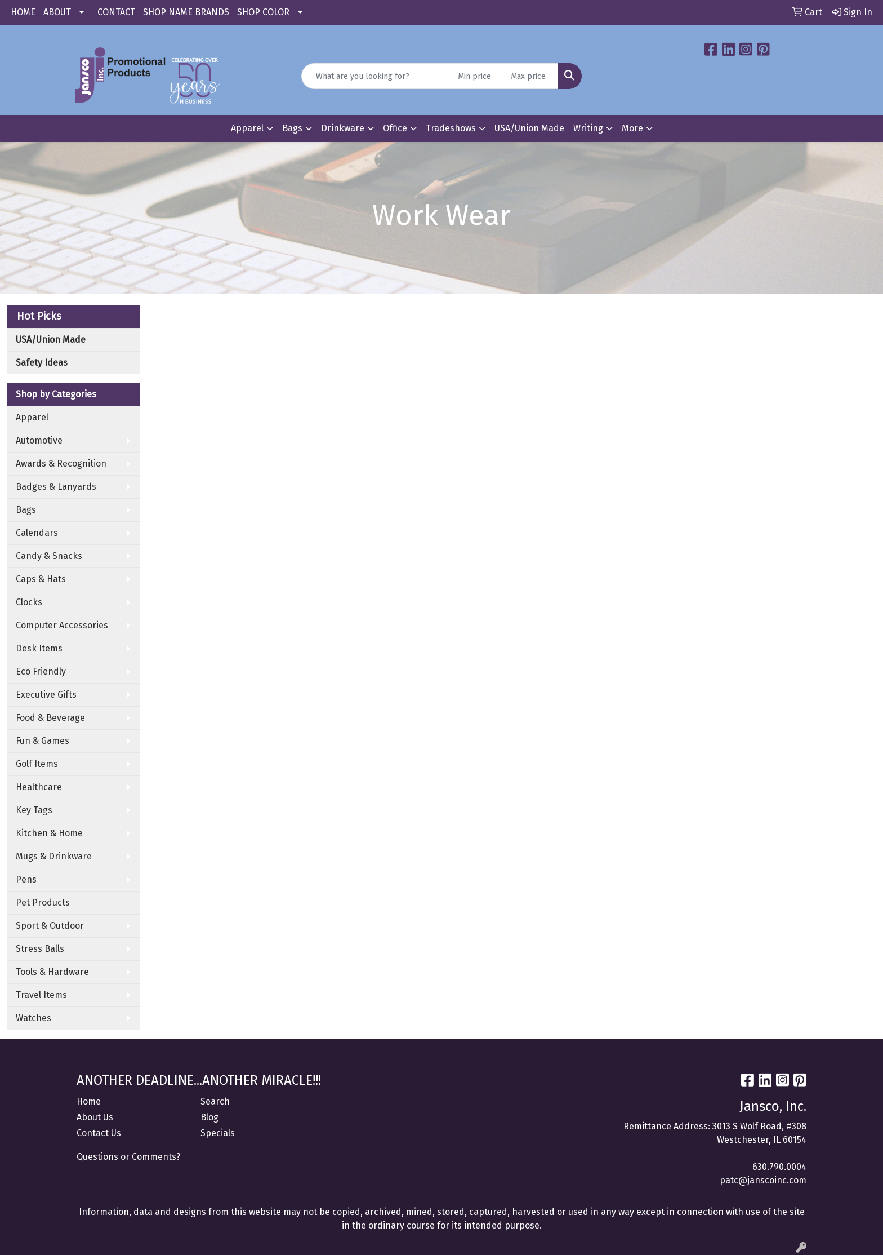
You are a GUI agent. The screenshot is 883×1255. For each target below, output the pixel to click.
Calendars (37, 532)
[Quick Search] (377, 76)
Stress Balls (40, 948)
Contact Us (99, 1133)
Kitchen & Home (49, 833)
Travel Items (41, 995)
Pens (26, 879)
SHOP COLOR (263, 12)
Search (215, 1101)
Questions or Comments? (128, 1156)
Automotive (39, 440)
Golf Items (37, 764)
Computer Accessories (62, 625)
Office (395, 128)
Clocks (29, 602)
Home (89, 1101)
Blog (209, 1117)
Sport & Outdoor (50, 925)
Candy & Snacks (49, 556)
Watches (33, 1018)
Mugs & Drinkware (54, 856)
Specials (217, 1133)
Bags (292, 128)
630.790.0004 (779, 1166)
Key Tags (34, 810)
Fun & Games (42, 740)
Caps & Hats (41, 579)
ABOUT (57, 12)
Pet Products (43, 902)
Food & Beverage (50, 717)
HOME (23, 12)
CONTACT (116, 12)
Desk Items (39, 648)
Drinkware (342, 128)
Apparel (247, 128)
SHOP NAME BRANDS (186, 12)
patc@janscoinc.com (763, 1180)
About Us (95, 1117)
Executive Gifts (46, 694)
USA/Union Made (529, 128)
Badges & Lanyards (56, 486)
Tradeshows (451, 128)
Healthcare (39, 787)
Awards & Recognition (61, 463)
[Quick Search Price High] (531, 76)
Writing (588, 128)
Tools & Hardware (52, 971)
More (632, 128)
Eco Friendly (41, 671)
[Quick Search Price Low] (478, 76)
